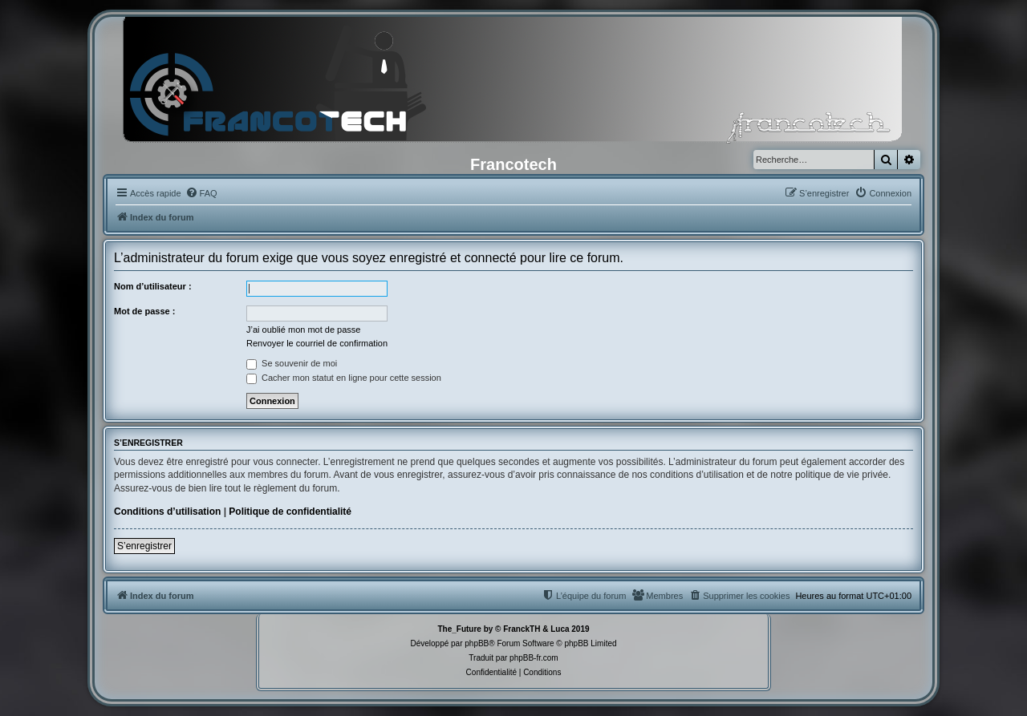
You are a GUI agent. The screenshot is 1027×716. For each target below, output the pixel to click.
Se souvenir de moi (291, 363)
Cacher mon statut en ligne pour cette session (343, 377)
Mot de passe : (144, 311)
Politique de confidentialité (290, 511)
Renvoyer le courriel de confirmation (317, 343)
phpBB (477, 643)
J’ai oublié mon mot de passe (303, 329)
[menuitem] (201, 193)
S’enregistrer (144, 546)
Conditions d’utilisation (167, 511)
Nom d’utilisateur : (153, 286)
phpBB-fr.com (533, 657)
